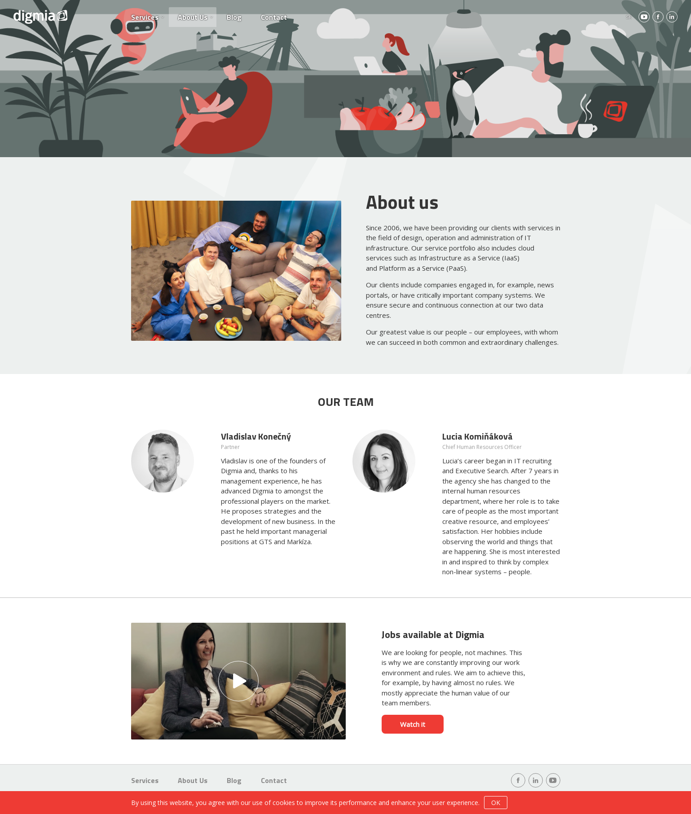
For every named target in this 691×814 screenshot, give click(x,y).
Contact (274, 17)
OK (495, 802)
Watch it (412, 724)
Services (144, 17)
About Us (192, 17)
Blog (234, 17)
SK (629, 16)
